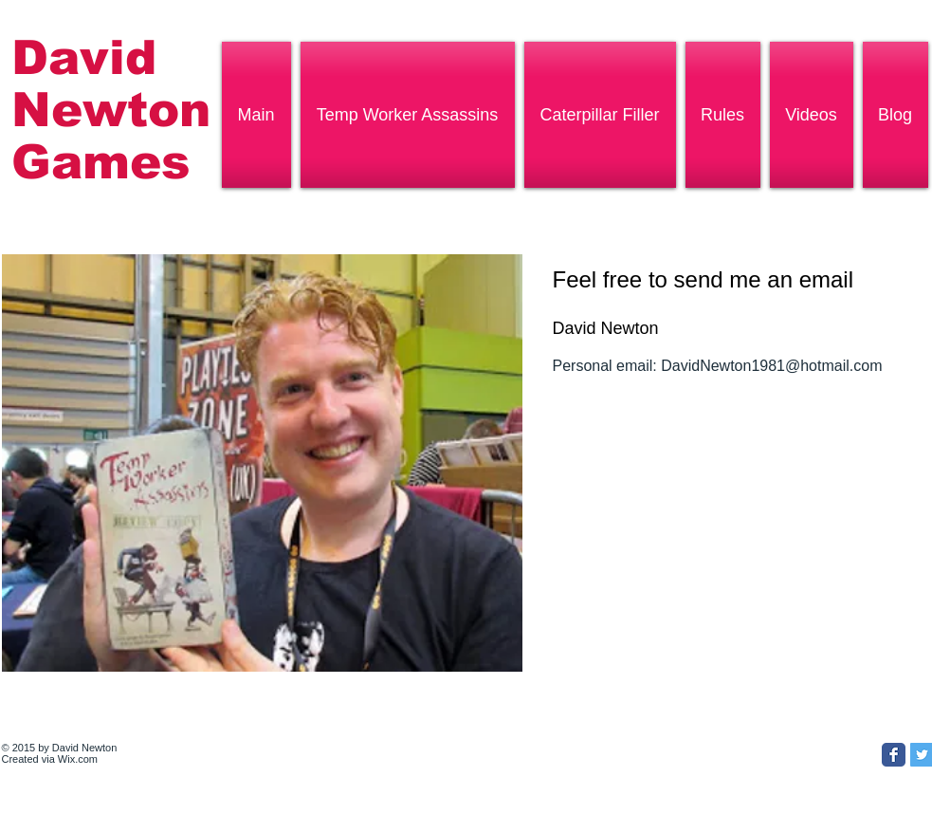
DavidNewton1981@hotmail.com (771, 366)
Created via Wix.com (50, 759)
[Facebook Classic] (893, 755)
